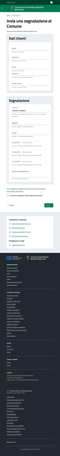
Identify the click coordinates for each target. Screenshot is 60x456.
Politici (9, 279)
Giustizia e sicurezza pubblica (15, 318)
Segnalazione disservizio (14, 403)
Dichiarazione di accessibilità (15, 426)
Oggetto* (15, 123)
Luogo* (14, 133)
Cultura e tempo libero (13, 313)
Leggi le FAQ (10, 397)
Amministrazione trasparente (15, 408)
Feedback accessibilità (13, 431)
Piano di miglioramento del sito (16, 429)
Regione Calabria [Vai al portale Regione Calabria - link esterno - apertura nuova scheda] (11, 2)
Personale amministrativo (14, 282)
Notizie (9, 346)
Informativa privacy (12, 417)
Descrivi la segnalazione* (20, 171)
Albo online (10, 411)
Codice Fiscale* (17, 83)
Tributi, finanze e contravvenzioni (16, 330)
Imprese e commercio (13, 321)
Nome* (14, 48)
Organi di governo (12, 268)
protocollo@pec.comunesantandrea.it (21, 391)
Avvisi (8, 352)
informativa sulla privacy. (15, 191)
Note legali (10, 423)
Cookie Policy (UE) (12, 420)
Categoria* (15, 108)
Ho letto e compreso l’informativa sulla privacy (26, 195)
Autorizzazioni (11, 307)
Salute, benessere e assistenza (16, 327)
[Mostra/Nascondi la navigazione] (2, 8)
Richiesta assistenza (13, 406)
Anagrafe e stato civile (13, 301)
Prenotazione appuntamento (15, 400)
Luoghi (9, 362)
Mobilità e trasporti (12, 324)
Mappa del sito (11, 442)
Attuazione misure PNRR (14, 434)
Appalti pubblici (11, 304)
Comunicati (10, 349)
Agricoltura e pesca (12, 295)
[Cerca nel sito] (51, 8)
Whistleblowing (11, 414)
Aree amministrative (13, 271)
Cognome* (15, 57)
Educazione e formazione (14, 316)
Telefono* (15, 73)
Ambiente (10, 298)
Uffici (8, 273)
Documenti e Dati (12, 285)
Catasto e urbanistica (13, 310)
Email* (14, 67)
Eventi (9, 365)
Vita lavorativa (11, 336)
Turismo (9, 333)
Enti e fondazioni (12, 276)
